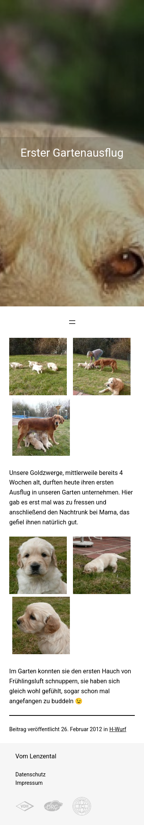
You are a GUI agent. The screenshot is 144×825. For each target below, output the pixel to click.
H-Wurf (117, 729)
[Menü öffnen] (72, 322)
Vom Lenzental (35, 756)
